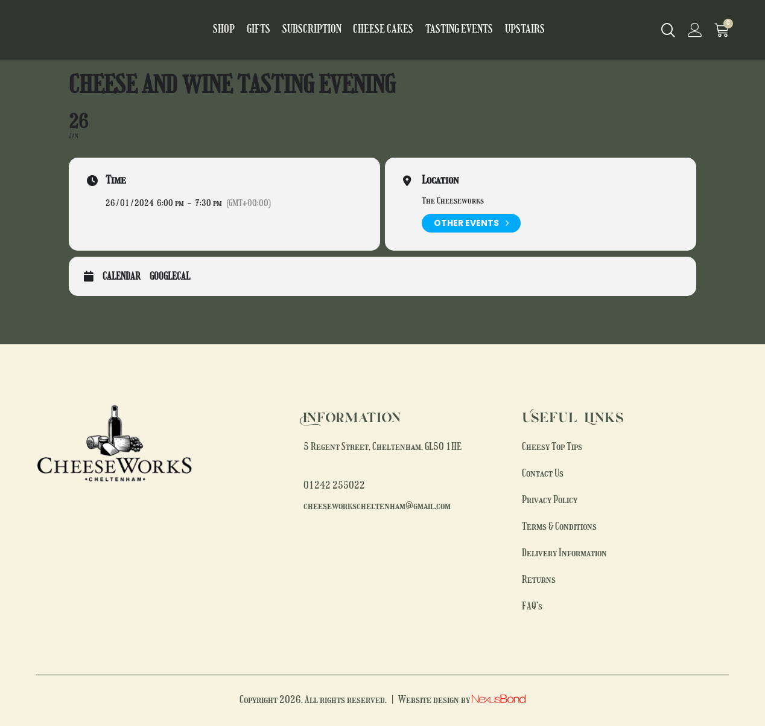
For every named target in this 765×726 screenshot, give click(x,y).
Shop (243, 30)
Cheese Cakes (381, 30)
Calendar (122, 277)
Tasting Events (447, 30)
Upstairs (504, 30)
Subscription (319, 30)
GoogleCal (170, 277)
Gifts (273, 30)
